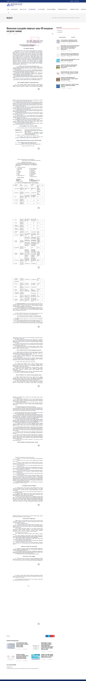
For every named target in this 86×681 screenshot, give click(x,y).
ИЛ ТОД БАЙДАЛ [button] (41, 9)
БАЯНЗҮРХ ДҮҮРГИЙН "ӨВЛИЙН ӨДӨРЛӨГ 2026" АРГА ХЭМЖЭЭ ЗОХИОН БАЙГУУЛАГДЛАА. (47, 656)
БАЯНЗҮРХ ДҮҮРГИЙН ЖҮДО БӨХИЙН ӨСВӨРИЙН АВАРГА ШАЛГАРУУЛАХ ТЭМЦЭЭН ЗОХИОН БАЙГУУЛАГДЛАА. (69, 66)
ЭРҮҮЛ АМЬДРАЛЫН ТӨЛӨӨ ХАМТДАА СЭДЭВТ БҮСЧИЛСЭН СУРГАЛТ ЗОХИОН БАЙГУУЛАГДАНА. (22, 644)
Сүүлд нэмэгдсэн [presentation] (62, 37)
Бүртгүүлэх (77, 1)
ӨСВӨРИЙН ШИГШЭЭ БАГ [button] (63, 9)
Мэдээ (56, 17)
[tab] (62, 37)
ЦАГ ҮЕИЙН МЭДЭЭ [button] (32, 9)
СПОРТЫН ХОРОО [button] (14, 9)
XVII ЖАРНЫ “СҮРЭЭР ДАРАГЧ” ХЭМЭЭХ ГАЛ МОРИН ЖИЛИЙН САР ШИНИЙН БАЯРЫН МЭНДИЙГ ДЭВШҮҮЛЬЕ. (70, 85)
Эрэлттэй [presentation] (73, 37)
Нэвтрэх (71, 1)
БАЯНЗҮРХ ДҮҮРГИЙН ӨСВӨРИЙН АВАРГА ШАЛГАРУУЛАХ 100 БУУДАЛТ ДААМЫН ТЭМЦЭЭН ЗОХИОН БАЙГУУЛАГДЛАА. (69, 78)
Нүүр (53, 17)
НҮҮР (8, 9)
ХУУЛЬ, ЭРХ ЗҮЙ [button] (23, 9)
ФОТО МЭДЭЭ (59, 32)
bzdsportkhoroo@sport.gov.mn (14, 1)
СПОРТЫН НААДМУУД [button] (51, 9)
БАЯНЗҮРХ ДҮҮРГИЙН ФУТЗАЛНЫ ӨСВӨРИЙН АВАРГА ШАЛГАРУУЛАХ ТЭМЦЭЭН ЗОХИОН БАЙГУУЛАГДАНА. (22, 656)
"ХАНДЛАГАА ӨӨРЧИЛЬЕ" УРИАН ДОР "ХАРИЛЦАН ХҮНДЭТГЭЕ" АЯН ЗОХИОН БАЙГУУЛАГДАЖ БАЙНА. (69, 72)
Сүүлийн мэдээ (59, 30)
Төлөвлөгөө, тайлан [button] (74, 9)
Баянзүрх (9, 33)
